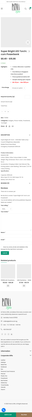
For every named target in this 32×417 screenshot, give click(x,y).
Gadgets (10, 120)
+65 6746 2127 (7, 329)
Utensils (3, 387)
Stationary (4, 383)
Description (5, 135)
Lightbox (28, 42)
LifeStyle (3, 362)
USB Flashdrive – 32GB (24, 280)
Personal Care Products (8, 371)
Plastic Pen (4, 376)
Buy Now (24, 415)
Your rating (5, 205)
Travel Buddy (5, 385)
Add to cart (8, 415)
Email (3, 240)
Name (3, 232)
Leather (3, 360)
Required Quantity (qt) (8, 96)
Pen (2, 369)
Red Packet (4, 380)
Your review (5, 212)
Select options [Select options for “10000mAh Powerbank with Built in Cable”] (8, 285)
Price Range (5, 87)
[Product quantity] (5, 111)
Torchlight (4, 123)
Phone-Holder (18, 120)
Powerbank (26, 120)
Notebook (4, 367)
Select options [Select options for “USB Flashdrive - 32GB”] (24, 285)
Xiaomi (3, 389)
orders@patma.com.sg (10, 321)
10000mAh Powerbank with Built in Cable (14, 280)
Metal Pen (4, 364)
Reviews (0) (5, 183)
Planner (3, 374)
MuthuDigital (22, 406)
